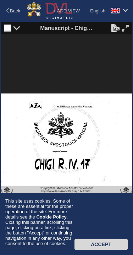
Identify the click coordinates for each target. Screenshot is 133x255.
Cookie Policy (51, 217)
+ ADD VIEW (66, 10)
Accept (101, 244)
